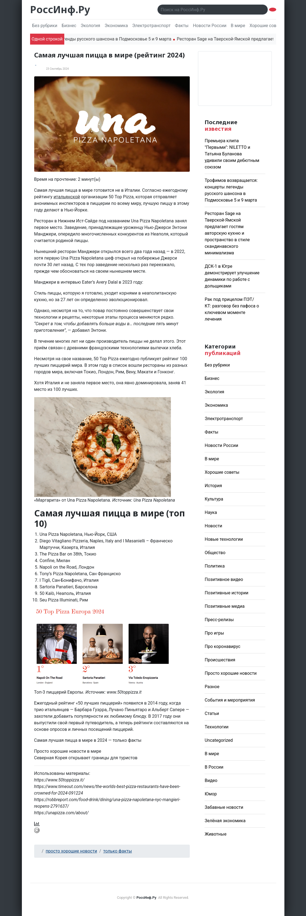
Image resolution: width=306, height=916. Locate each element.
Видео (211, 780)
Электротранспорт (151, 25)
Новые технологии (224, 539)
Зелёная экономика (225, 820)
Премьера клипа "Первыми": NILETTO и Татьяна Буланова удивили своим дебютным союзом (232, 154)
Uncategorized (219, 740)
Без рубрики (44, 25)
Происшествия (220, 659)
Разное (212, 686)
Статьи (212, 713)
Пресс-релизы (219, 619)
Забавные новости (224, 807)
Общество (215, 552)
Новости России (209, 25)
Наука (211, 512)
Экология (90, 25)
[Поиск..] (212, 9)
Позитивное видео (224, 579)
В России (214, 767)
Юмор (211, 793)
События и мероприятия (230, 700)
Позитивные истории (226, 592)
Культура (214, 499)
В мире (238, 25)
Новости (213, 525)
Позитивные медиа (224, 606)
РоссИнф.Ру (60, 9)
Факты (182, 25)
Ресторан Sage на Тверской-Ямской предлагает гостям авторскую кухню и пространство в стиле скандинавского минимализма (227, 233)
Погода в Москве (235, 78)
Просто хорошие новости (231, 673)
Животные (215, 834)
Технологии (216, 726)
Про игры (214, 633)
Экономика (116, 25)
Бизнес (69, 25)
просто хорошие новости (71, 851)
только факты (117, 851)
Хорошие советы (266, 25)
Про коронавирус (222, 646)
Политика (215, 566)
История (213, 485)
